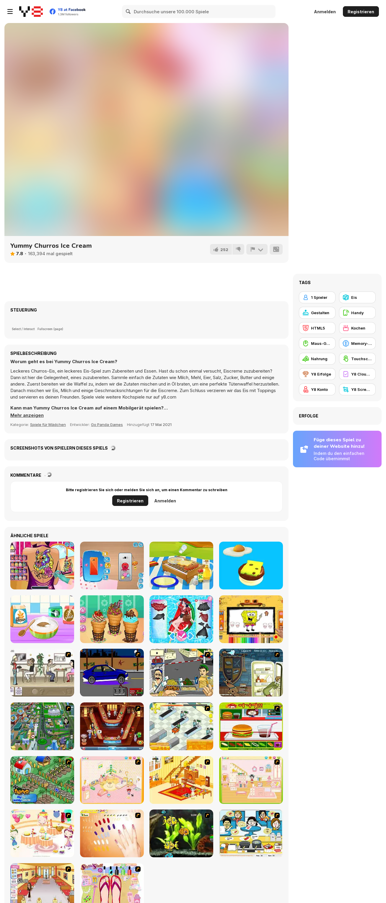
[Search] (128, 11)
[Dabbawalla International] (42, 726)
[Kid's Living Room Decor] (181, 780)
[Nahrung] (317, 359)
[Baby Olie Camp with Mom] (181, 565)
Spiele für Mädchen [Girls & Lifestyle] (48, 424)
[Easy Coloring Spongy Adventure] (251, 619)
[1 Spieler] (317, 297)
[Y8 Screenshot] (357, 389)
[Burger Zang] (251, 726)
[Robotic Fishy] (181, 833)
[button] (27, 415)
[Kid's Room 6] (251, 780)
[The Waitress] (42, 672)
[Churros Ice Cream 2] (112, 619)
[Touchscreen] (357, 359)
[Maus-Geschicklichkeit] (317, 343)
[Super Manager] (181, 726)
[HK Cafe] (251, 833)
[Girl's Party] (42, 833)
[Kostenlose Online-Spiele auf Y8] (31, 11)
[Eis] (357, 297)
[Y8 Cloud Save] (357, 374)
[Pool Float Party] (181, 619)
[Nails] (112, 833)
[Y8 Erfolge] (317, 374)
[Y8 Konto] (317, 389)
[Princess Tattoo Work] (42, 565)
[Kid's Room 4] (112, 780)
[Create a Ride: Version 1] (112, 672)
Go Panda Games (107, 424)
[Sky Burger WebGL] (251, 565)
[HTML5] (317, 328)
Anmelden (325, 11)
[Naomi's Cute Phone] (112, 565)
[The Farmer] (42, 780)
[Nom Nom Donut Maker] (42, 619)
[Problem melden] (257, 249)
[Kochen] (357, 328)
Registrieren (361, 11)
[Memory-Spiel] (357, 343)
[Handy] (357, 313)
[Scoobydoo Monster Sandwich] (251, 672)
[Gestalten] (317, 313)
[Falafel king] (181, 672)
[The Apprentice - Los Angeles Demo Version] (112, 726)
